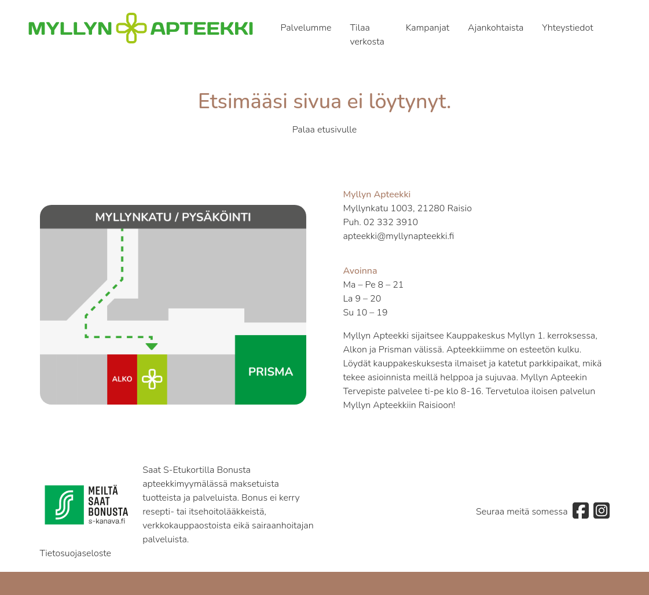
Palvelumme (306, 27)
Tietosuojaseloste (76, 553)
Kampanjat (427, 27)
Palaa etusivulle (324, 129)
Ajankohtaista (495, 27)
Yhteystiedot (567, 27)
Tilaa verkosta (367, 34)
